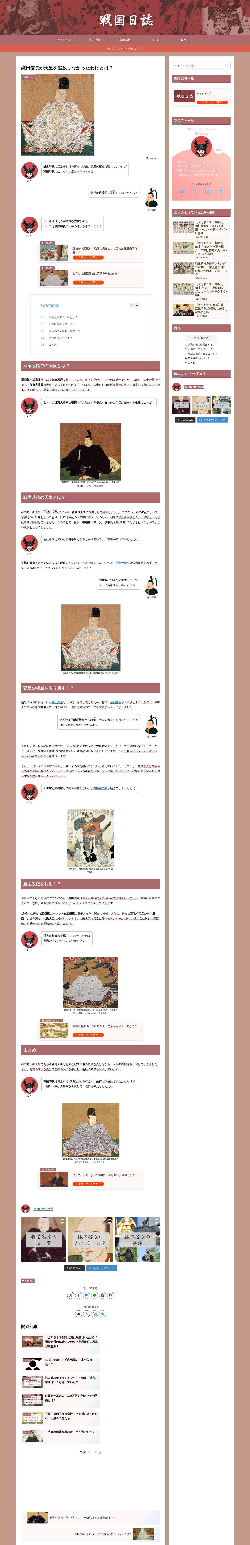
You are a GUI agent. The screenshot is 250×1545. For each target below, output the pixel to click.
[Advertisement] (90, 1429)
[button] (110, 1295)
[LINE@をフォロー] (102, 1313)
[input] (201, 65)
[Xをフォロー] (86, 1313)
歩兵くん (201, 133)
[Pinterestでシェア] (102, 1295)
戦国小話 (28, 1280)
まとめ (53, 344)
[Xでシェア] (70, 1295)
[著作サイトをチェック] (78, 1313)
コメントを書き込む (91, 1513)
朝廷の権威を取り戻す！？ (64, 330)
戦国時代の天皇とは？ (62, 324)
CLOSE (134, 305)
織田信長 (57, 702)
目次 (196, 338)
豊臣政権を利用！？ (60, 337)
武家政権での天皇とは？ (63, 317)
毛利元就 (121, 562)
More (218, 150)
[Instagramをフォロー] (94, 1313)
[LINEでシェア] (94, 1295)
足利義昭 (115, 702)
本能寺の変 (100, 788)
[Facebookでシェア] (78, 1295)
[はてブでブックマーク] (86, 1295)
